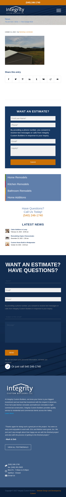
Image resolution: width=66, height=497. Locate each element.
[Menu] (57, 10)
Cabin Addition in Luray (19, 229)
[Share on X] (15, 79)
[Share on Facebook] (8, 79)
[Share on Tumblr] (36, 79)
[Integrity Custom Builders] (27, 10)
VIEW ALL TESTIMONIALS (18, 447)
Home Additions (17, 197)
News (7, 19)
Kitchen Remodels (18, 184)
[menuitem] (33, 2)
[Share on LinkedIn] (29, 79)
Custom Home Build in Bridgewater (23, 242)
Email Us (11, 476)
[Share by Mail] (57, 79)
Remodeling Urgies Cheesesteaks (22, 236)
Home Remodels (17, 177)
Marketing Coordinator (26, 32)
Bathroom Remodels (19, 190)
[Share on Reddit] (50, 79)
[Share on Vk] (43, 79)
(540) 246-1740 (33, 2)
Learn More (9, 413)
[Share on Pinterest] (22, 79)
